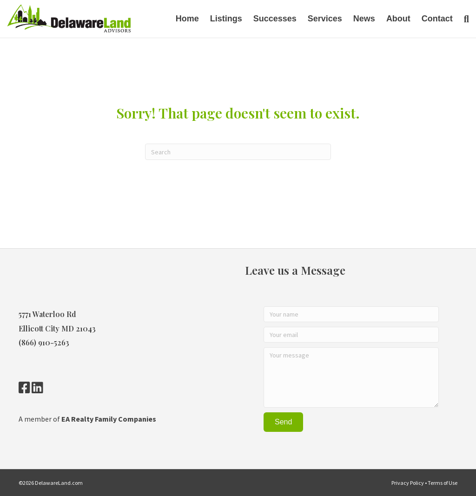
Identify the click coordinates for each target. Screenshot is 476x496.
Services (325, 18)
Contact (437, 18)
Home (187, 18)
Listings (226, 18)
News (364, 18)
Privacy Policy (407, 482)
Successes (275, 18)
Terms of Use (442, 482)
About (398, 18)
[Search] (463, 19)
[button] (283, 422)
